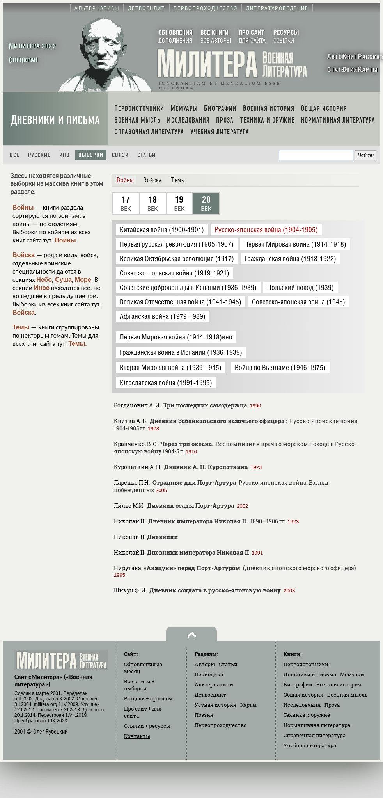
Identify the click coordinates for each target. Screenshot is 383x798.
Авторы (205, 664)
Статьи (146, 155)
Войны (23, 207)
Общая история (303, 694)
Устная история (215, 704)
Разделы (148, 698)
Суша (63, 279)
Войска (23, 255)
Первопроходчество (220, 725)
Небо (44, 279)
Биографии (298, 684)
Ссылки (147, 725)
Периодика (209, 674)
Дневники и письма (55, 120)
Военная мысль (347, 694)
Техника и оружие (307, 714)
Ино (64, 155)
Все (15, 155)
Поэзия (204, 714)
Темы (20, 327)
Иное (42, 287)
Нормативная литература (317, 725)
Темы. (77, 343)
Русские (39, 155)
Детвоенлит (210, 694)
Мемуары (352, 674)
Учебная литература (310, 745)
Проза (332, 704)
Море (83, 279)
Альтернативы (214, 684)
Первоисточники (306, 664)
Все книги (139, 685)
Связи (120, 155)
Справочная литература (315, 735)
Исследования (302, 704)
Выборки (90, 155)
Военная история (338, 684)
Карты (248, 704)
